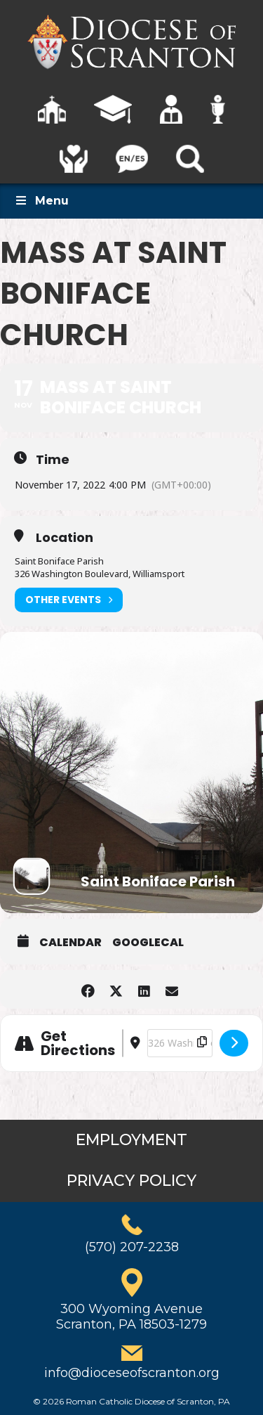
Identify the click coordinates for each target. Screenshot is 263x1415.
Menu (41, 200)
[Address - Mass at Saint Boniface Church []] (122, 1043)
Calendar (70, 942)
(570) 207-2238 (132, 1247)
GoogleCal (148, 942)
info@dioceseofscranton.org (132, 1373)
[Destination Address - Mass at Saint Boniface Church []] (180, 1043)
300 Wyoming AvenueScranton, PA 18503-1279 (131, 1316)
